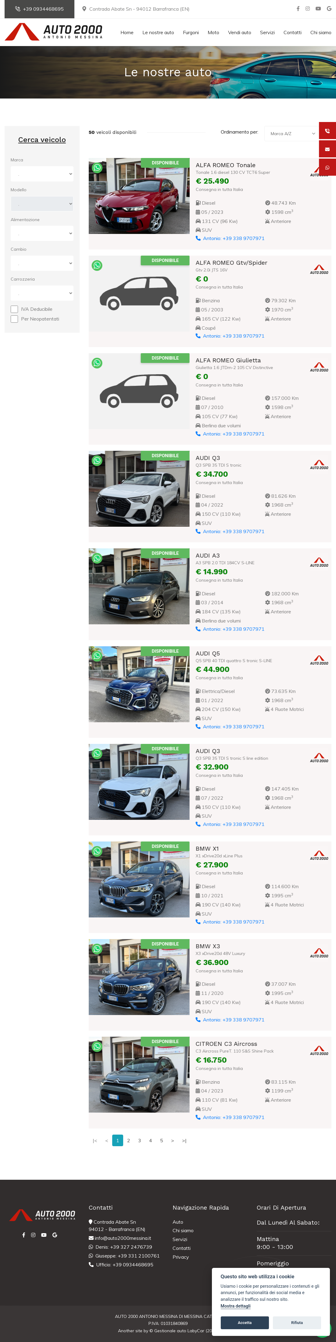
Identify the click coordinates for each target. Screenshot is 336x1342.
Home (127, 32)
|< (95, 1140)
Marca (17, 160)
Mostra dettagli (236, 1306)
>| (184, 1140)
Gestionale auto (170, 1330)
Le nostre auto (158, 32)
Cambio (19, 249)
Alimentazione (25, 219)
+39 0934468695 (39, 9)
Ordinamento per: (239, 132)
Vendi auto (239, 32)
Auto (178, 1222)
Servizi (267, 32)
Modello (19, 189)
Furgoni (191, 32)
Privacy (181, 1257)
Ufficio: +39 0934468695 (121, 1264)
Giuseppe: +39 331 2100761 (124, 1256)
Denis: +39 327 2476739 (120, 1247)
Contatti (293, 32)
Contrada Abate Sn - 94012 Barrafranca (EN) (136, 9)
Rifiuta (297, 1322)
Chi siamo (320, 32)
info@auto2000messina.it (120, 1238)
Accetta (245, 1322)
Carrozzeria (23, 279)
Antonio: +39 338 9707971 (229, 238)
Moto (213, 32)
